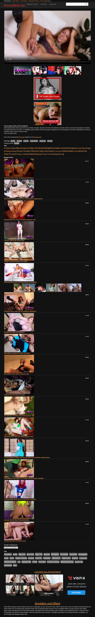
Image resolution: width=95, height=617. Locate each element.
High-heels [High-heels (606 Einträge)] (43, 151)
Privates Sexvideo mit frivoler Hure (15, 541)
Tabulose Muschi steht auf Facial (14, 395)
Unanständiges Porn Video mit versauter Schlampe (20, 499)
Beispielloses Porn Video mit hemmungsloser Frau (20, 219)
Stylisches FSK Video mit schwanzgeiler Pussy (18, 436)
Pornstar (49, 141)
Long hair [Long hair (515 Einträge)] (58, 151)
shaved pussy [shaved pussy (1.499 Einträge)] (35, 154)
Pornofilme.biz (14, 5)
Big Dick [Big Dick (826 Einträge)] (26, 148)
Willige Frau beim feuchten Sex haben (16, 261)
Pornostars (44, 4)
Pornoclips (24, 1)
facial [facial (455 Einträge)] (79, 148)
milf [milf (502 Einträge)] (76, 151)
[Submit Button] (86, 4)
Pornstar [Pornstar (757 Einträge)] (12, 154)
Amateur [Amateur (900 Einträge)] (7, 148)
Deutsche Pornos (34, 1)
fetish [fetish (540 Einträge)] (83, 148)
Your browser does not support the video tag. (47, 37)
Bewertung (53, 4)
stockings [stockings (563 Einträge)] (54, 154)
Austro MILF (15, 1)
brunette (19, 141)
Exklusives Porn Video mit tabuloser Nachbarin (18, 178)
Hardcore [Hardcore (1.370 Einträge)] (35, 151)
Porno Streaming (45, 1)
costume (25, 141)
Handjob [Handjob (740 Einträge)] (26, 151)
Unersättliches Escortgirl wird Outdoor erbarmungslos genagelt (24, 478)
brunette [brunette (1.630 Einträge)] (56, 148)
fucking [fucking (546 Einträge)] (13, 151)
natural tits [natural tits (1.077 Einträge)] (82, 151)
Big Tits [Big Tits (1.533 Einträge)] (34, 148)
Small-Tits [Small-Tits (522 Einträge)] (46, 154)
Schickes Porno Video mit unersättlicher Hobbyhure (20, 311)
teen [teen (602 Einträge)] (60, 154)
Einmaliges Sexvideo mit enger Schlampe (17, 353)
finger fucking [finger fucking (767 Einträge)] (21, 558)
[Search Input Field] (75, 4)
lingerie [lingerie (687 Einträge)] (51, 151)
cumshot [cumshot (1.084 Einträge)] (64, 148)
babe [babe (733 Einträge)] (14, 148)
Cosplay (16, 143)
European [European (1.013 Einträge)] (72, 148)
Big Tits (13, 141)
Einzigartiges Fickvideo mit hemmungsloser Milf (19, 415)
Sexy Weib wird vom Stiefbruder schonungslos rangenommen (23, 199)
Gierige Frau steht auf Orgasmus (14, 332)
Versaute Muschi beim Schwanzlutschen (16, 520)
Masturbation (34, 141)
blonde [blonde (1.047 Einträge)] (41, 148)
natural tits (43, 141)
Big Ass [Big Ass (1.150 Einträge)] (19, 148)
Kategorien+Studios (32, 4)
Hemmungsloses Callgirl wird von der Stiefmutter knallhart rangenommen (27, 457)
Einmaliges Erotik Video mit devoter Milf (16, 374)
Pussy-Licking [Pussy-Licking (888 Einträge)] (22, 154)
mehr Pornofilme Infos (10, 133)
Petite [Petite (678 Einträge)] (6, 154)
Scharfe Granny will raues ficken (14, 240)
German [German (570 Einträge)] (19, 151)
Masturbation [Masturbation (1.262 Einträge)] (68, 151)
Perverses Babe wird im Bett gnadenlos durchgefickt (20, 282)
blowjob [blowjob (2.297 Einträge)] (48, 148)
